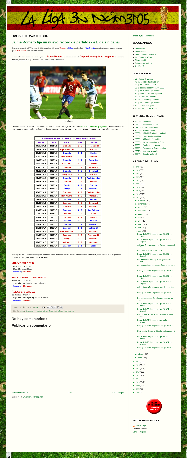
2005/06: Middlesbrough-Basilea (147, 145)
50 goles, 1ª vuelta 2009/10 (145, 85)
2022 (138, 180)
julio (139, 217)
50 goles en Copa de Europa (146, 109)
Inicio (70, 393)
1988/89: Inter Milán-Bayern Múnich (149, 136)
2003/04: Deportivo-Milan (145, 130)
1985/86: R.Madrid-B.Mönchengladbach (150, 133)
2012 (138, 375)
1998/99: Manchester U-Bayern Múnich (150, 148)
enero (140, 358)
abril (140, 228)
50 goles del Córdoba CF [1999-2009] (150, 88)
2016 (138, 362)
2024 (138, 174)
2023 (138, 177)
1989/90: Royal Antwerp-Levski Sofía (149, 142)
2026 (138, 167)
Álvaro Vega (141, 426)
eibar (22, 311)
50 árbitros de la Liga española (147, 100)
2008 (138, 389)
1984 (138, 392)
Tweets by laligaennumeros (143, 36)
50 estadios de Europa (144, 79)
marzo (140, 231)
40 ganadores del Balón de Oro (147, 82)
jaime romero (30, 311)
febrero (141, 354)
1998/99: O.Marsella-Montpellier (147, 139)
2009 (138, 386)
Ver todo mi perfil (139, 432)
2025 (138, 170)
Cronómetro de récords (144, 57)
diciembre (142, 200)
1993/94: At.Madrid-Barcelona (146, 127)
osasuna (39, 311)
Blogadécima (140, 48)
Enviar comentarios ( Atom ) (33, 397)
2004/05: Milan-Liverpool (144, 121)
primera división (48, 311)
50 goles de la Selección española (148, 94)
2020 (138, 187)
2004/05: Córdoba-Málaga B (146, 154)
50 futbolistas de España (144, 106)
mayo (140, 224)
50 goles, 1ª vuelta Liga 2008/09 (147, 103)
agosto (140, 214)
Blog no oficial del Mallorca (145, 54)
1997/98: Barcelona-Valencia (146, 151)
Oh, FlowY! (139, 66)
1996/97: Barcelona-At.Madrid (146, 124)
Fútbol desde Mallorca (143, 63)
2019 (138, 191)
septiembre (142, 211)
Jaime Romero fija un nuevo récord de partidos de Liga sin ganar (66, 42)
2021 (138, 184)
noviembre (142, 204)
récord (57, 311)
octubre (141, 207)
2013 (138, 372)
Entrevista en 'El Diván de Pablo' (150, 251)
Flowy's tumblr (140, 60)
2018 (138, 194)
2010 (138, 382)
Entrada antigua (118, 393)
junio (140, 221)
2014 (138, 369)
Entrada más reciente (20, 393)
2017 (138, 197)
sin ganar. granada (67, 311)
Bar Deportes (140, 51)
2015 (138, 365)
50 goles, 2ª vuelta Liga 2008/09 (147, 91)
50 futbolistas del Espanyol (145, 97)
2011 (138, 379)
